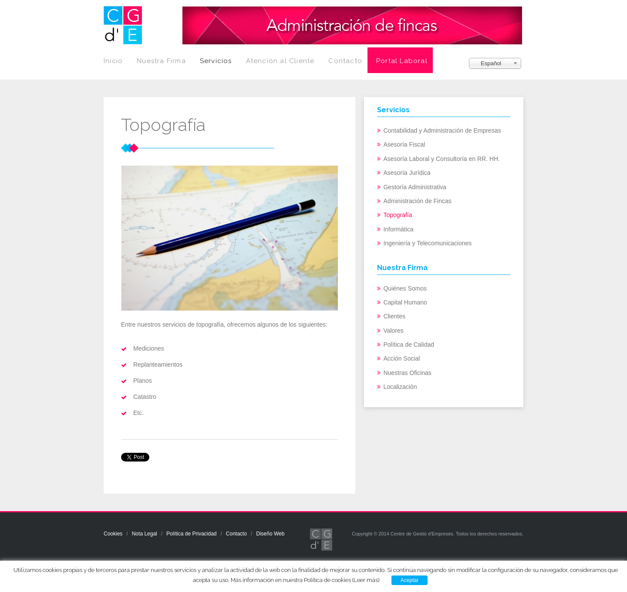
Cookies (113, 534)
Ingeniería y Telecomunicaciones (427, 243)
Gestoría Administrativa (414, 187)
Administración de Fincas (417, 200)
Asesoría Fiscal (404, 144)
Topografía (397, 214)
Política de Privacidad (191, 534)
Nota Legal (144, 534)
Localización (400, 386)
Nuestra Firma (161, 61)
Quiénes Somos (405, 288)
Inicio (113, 61)
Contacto (345, 61)
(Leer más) (365, 580)
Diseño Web (270, 534)
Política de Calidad (408, 344)
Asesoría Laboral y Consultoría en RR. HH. (441, 158)
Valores (393, 330)
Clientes (394, 316)
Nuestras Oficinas (407, 372)
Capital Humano (405, 302)
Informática (398, 229)
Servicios (216, 61)
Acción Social (401, 358)
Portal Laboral (402, 61)
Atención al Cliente (280, 61)
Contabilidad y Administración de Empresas (442, 130)
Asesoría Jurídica (406, 172)
